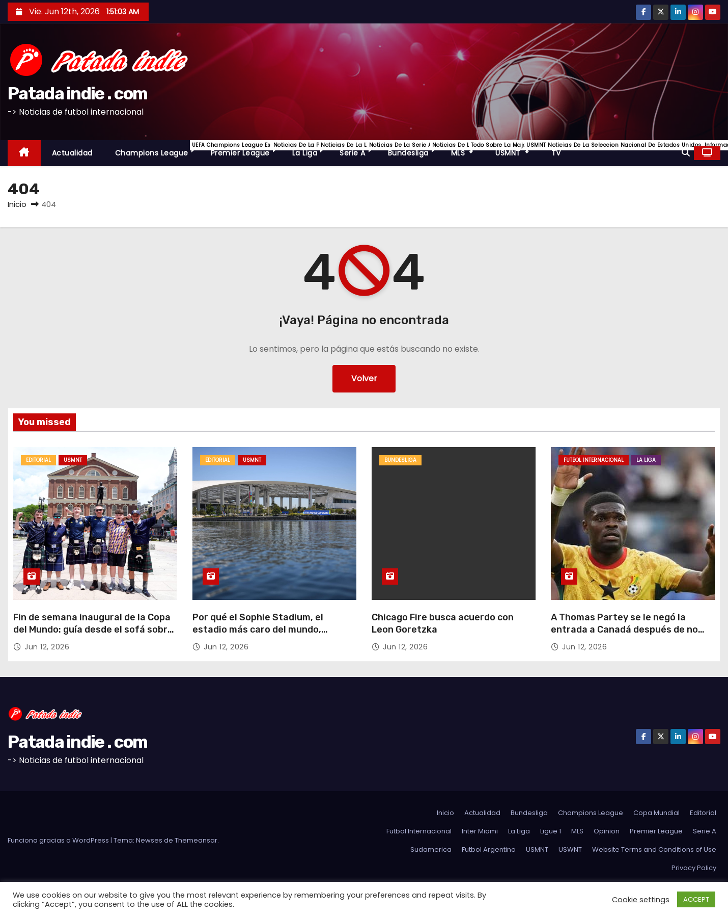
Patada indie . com (77, 93)
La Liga (310, 149)
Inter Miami (480, 831)
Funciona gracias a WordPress (59, 840)
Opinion (607, 831)
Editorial (38, 460)
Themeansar (196, 840)
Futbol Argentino (489, 849)
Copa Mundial (656, 813)
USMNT (517, 149)
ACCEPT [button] (696, 899)
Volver (364, 378)
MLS (468, 149)
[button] (686, 153)
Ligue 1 (550, 831)
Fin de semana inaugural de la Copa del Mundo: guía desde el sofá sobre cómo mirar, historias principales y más (93, 636)
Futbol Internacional (594, 460)
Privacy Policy (693, 868)
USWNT (570, 849)
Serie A (358, 149)
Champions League (157, 149)
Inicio (17, 204)
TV (556, 153)
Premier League (246, 149)
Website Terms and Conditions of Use (654, 849)
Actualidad (72, 153)
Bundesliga (414, 149)
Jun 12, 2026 (46, 647)
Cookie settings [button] (640, 899)
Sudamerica (431, 849)
